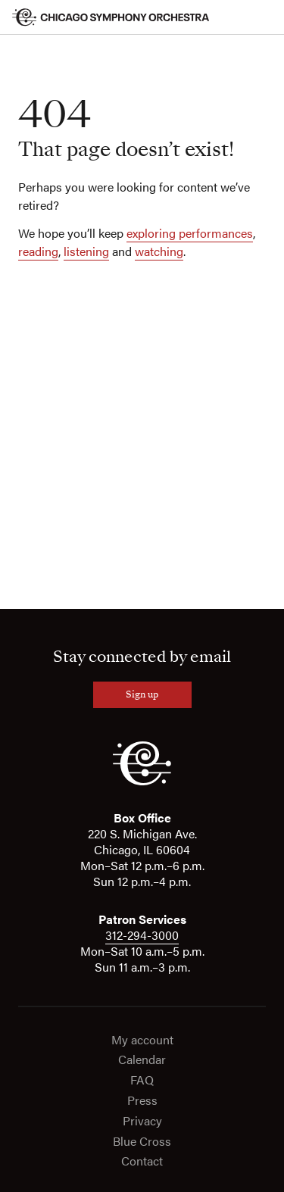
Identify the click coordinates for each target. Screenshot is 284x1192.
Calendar (142, 1060)
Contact (142, 1161)
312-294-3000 (142, 935)
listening (86, 251)
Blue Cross (142, 1142)
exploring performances (189, 233)
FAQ (142, 1080)
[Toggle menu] (263, 17)
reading (38, 251)
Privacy (142, 1121)
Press (142, 1101)
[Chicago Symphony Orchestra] (111, 17)
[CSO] (142, 781)
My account (142, 1040)
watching (159, 251)
